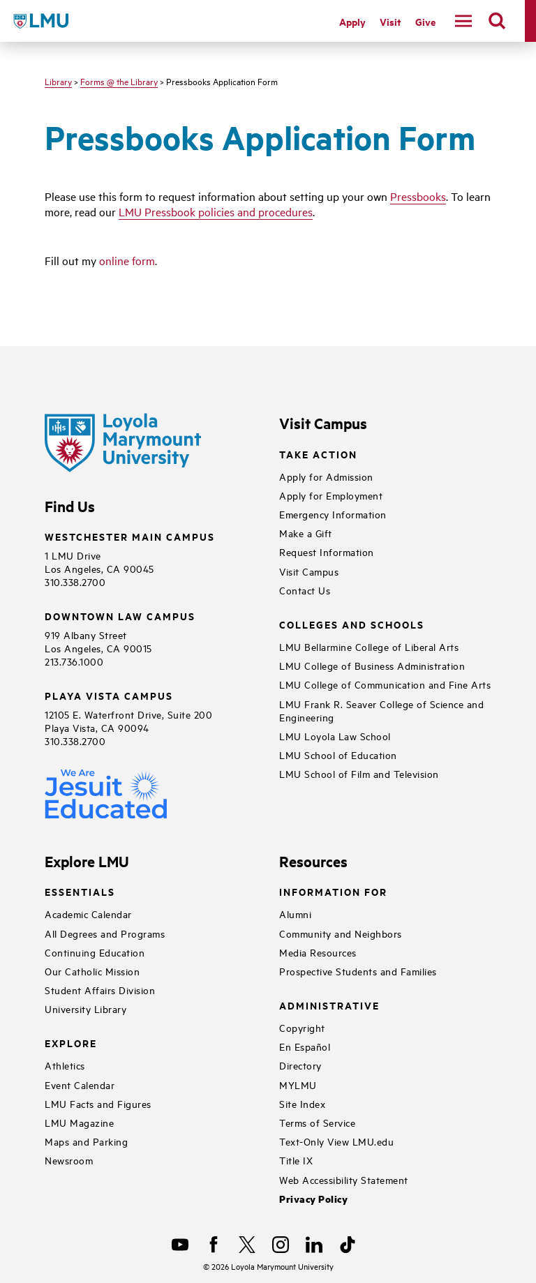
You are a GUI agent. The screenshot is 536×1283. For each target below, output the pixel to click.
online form (127, 260)
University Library (85, 1008)
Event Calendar (79, 1084)
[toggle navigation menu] (463, 21)
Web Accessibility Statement (343, 1179)
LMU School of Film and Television (359, 773)
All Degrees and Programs (105, 933)
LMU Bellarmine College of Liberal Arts (369, 646)
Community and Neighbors (340, 933)
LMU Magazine (79, 1122)
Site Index (302, 1103)
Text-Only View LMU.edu (336, 1141)
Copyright (302, 1027)
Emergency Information (333, 513)
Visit (390, 21)
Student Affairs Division (100, 989)
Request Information (326, 551)
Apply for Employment (330, 495)
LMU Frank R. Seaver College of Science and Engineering (381, 710)
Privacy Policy (313, 1199)
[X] (247, 1244)
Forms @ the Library (119, 81)
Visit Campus (308, 571)
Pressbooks (418, 196)
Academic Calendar (88, 913)
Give (425, 21)
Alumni (295, 913)
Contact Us (304, 590)
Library (58, 81)
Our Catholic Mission (92, 970)
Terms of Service (317, 1122)
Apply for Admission (326, 476)
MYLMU (298, 1084)
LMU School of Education (338, 754)
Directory (300, 1065)
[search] (497, 21)
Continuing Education (94, 952)
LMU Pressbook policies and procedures (216, 211)
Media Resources (318, 952)
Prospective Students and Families (358, 970)
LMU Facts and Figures (98, 1103)
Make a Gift (305, 532)
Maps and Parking (86, 1141)
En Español (304, 1046)
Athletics (65, 1065)
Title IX (296, 1159)
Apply (352, 21)
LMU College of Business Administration (372, 665)
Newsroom (69, 1159)
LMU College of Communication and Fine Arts (385, 684)
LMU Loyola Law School (335, 735)
